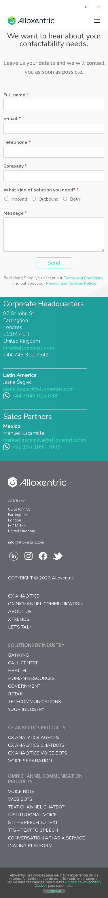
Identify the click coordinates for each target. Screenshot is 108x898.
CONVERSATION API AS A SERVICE (46, 838)
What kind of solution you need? (41, 190)
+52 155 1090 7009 (36, 446)
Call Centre (23, 663)
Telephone (17, 142)
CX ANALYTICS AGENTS (33, 737)
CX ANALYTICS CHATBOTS (36, 745)
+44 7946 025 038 (34, 395)
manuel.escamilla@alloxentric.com (44, 440)
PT (87, 7)
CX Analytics (23, 596)
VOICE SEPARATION (30, 761)
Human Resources (31, 678)
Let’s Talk (20, 627)
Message (15, 213)
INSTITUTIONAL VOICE (32, 815)
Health (17, 671)
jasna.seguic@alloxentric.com (38, 388)
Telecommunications (34, 702)
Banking (18, 655)
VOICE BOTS (21, 791)
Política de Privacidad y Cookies (68, 884)
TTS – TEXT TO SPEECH (33, 830)
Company (15, 166)
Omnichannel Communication (45, 604)
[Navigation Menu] (97, 21)
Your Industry (26, 709)
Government (24, 686)
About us (20, 611)
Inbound (19, 199)
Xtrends (18, 619)
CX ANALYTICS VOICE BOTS (37, 753)
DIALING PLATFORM (30, 846)
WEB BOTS (20, 799)
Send (54, 263)
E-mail (12, 119)
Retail (16, 694)
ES (98, 7)
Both (75, 199)
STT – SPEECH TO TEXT (33, 822)
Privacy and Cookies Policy (70, 283)
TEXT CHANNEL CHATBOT (36, 807)
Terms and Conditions (83, 278)
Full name (16, 95)
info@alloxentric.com (28, 347)
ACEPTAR (54, 891)
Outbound (48, 199)
